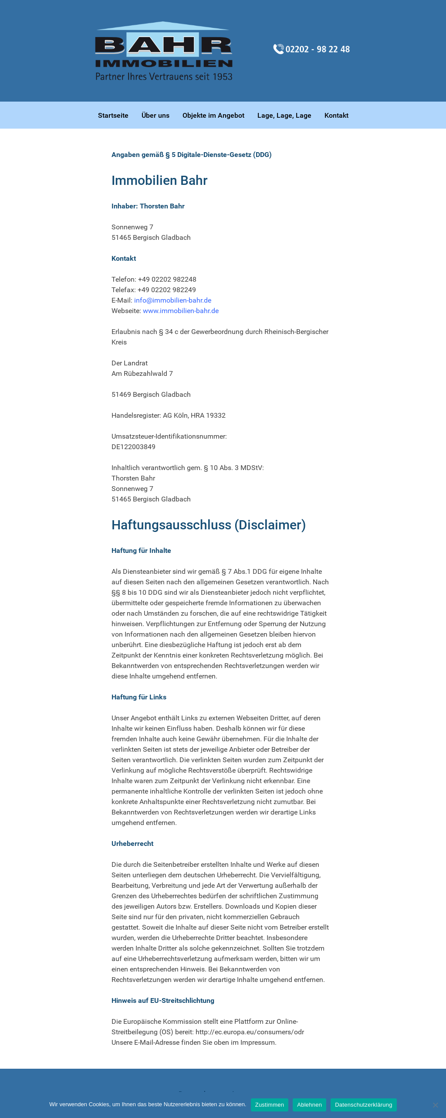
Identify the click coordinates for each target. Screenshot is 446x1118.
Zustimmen (269, 1104)
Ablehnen (309, 1104)
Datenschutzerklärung (363, 1104)
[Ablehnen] (435, 1105)
